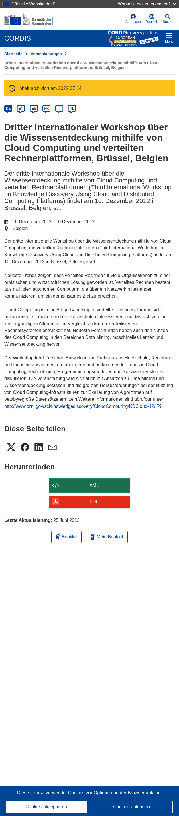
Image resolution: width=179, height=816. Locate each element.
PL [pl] (72, 109)
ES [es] (34, 109)
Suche (167, 19)
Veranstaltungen (46, 54)
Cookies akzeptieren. (46, 806)
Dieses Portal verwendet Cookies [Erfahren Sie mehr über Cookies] (51, 792)
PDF (94, 501)
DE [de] (8, 109)
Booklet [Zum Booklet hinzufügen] (66, 536)
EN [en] (21, 109)
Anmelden (133, 19)
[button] (151, 18)
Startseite (13, 54)
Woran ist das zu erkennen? (147, 3)
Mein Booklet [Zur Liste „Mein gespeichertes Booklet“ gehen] (107, 537)
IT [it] (59, 109)
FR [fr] (46, 109)
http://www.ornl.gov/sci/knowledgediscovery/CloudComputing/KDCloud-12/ (82, 406)
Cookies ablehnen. (132, 806)
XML (94, 485)
